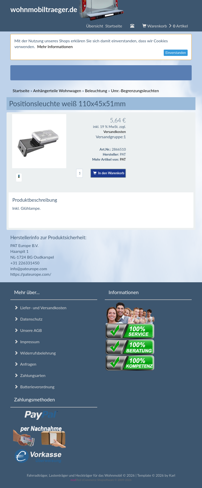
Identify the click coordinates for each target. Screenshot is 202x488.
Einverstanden (175, 53)
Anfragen (25, 364)
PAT (123, 159)
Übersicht (104, 25)
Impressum (27, 341)
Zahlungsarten (29, 375)
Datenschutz (28, 319)
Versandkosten (115, 131)
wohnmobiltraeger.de (67, 9)
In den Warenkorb (108, 173)
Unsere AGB (28, 330)
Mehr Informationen (55, 46)
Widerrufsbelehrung (35, 353)
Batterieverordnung (34, 386)
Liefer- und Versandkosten (40, 307)
